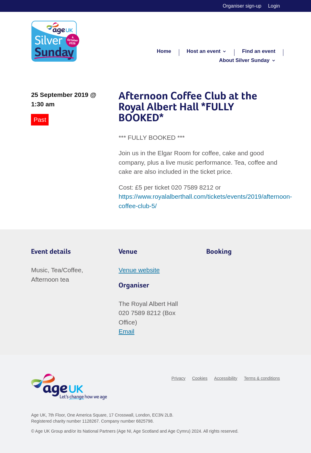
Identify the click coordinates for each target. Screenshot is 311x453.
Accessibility (225, 378)
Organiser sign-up (242, 6)
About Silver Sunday (244, 60)
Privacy (179, 378)
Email (126, 331)
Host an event (203, 51)
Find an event (258, 51)
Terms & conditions (262, 378)
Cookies (199, 378)
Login (274, 6)
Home (164, 51)
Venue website (138, 269)
